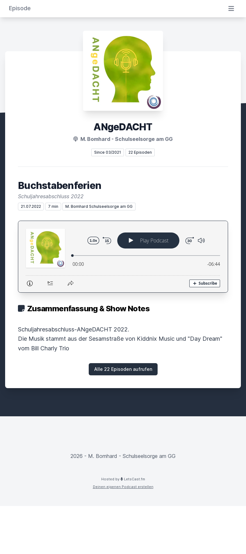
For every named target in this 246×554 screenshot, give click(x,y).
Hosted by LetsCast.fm (123, 479)
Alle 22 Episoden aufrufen (123, 369)
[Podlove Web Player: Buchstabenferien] (123, 256)
